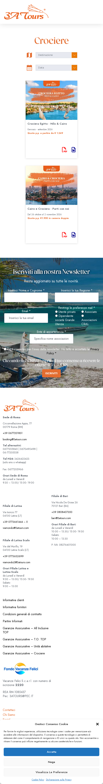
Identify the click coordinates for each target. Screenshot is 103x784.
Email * (26, 311)
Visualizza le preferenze (52, 772)
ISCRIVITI (51, 373)
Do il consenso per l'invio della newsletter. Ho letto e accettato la (46, 349)
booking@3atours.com (15, 439)
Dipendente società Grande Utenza (65, 320)
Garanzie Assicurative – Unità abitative (27, 646)
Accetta (51, 752)
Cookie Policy (38, 779)
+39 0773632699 (13, 556)
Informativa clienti (13, 600)
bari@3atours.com (61, 518)
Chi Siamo (9, 715)
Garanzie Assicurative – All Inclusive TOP (26, 630)
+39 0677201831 (13, 433)
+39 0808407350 (62, 512)
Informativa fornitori (14, 607)
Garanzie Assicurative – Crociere (24, 653)
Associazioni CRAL (89, 320)
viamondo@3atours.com (16, 528)
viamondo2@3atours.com (16, 562)
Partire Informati (12, 621)
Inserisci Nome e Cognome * (26, 290)
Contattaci (9, 710)
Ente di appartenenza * (51, 332)
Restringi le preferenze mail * (76, 308)
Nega (51, 762)
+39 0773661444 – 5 (15, 522)
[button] (97, 724)
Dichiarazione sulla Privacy (58, 779)
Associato (89, 312)
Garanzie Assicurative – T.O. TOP (24, 639)
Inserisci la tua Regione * (76, 290)
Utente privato (65, 312)
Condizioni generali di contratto (22, 614)
